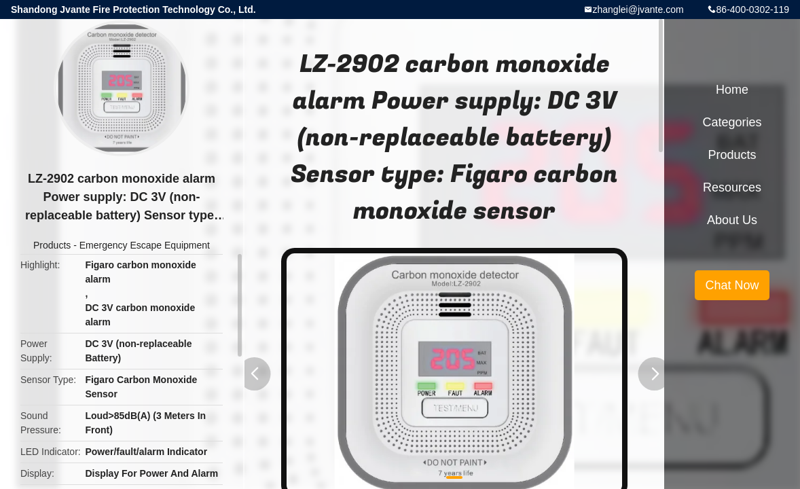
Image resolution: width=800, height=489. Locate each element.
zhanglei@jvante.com (638, 9)
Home (732, 89)
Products (52, 245)
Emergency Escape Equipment (144, 245)
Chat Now (732, 285)
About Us (732, 220)
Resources (732, 187)
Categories (731, 122)
